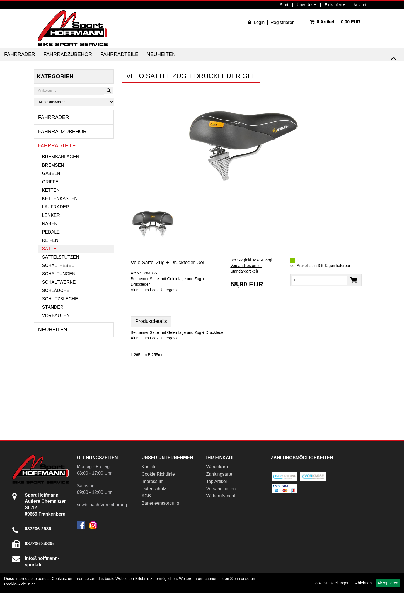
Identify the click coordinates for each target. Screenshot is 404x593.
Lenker (51, 215)
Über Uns (306, 5)
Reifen (50, 240)
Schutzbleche (60, 298)
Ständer (52, 307)
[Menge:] (319, 280)
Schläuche (56, 290)
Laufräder (55, 207)
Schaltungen (59, 273)
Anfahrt (360, 5)
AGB (146, 496)
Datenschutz (154, 488)
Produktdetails (151, 321)
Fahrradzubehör (67, 54)
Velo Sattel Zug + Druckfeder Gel (167, 262)
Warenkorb (217, 467)
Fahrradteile (119, 54)
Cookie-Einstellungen (331, 583)
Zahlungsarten (220, 474)
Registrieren (282, 22)
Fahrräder (19, 54)
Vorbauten (56, 315)
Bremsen (53, 165)
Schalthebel (58, 265)
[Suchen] (394, 60)
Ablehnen (363, 583)
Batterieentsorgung (160, 503)
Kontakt (149, 467)
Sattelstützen (60, 257)
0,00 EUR (335, 22)
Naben (49, 223)
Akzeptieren (388, 583)
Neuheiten (161, 54)
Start (284, 5)
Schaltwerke (59, 282)
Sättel (50, 248)
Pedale (51, 232)
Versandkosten (221, 488)
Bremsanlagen (60, 156)
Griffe (50, 181)
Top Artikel (216, 481)
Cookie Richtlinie (158, 474)
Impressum (153, 481)
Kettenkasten (60, 198)
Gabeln (51, 173)
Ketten (51, 190)
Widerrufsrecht (220, 496)
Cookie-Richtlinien (20, 584)
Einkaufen (335, 5)
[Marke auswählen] (74, 102)
